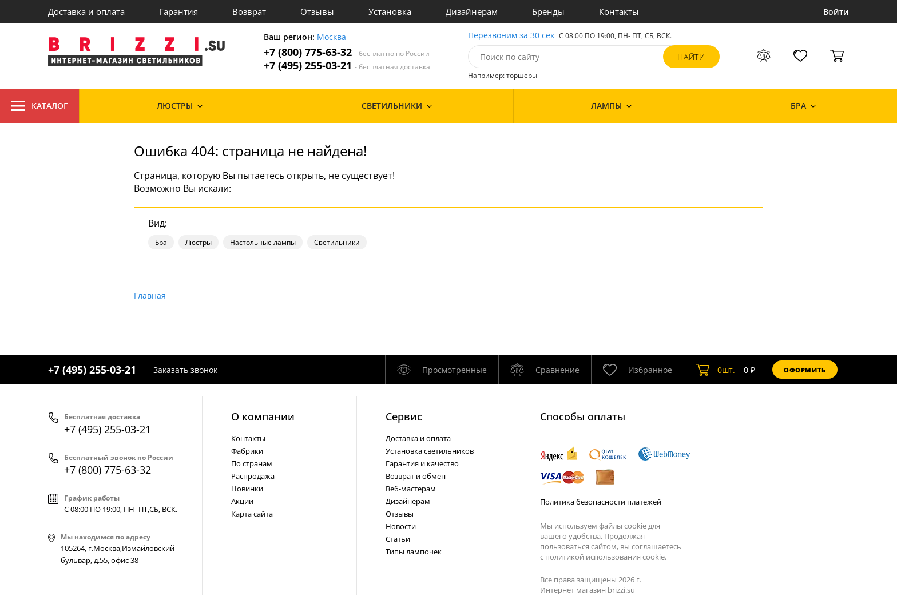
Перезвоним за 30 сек (511, 36)
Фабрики (247, 451)
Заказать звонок (185, 369)
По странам (251, 463)
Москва (331, 37)
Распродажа (253, 476)
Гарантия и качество (422, 463)
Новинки (247, 488)
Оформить (805, 370)
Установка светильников (430, 451)
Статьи (398, 539)
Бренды (548, 11)
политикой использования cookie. (605, 557)
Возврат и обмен (416, 476)
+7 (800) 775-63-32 (347, 52)
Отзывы (317, 11)
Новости (401, 526)
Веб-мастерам (411, 488)
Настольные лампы (263, 242)
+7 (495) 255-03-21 (347, 65)
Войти (836, 11)
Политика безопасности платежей (600, 502)
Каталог (39, 106)
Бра (161, 242)
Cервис (404, 416)
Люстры (198, 242)
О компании (263, 416)
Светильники (337, 242)
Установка (389, 11)
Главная (150, 295)
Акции (242, 501)
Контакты (619, 11)
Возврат (249, 11)
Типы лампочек (414, 551)
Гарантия (178, 11)
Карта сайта (252, 514)
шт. (715, 369)
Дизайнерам (472, 11)
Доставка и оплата (86, 11)
